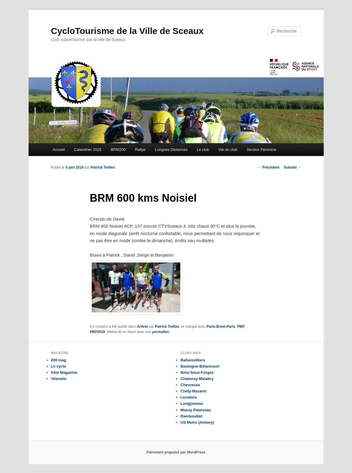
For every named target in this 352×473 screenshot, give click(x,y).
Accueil (59, 149)
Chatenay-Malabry (197, 378)
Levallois (189, 397)
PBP (241, 326)
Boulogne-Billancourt (200, 366)
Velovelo (59, 378)
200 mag (58, 360)
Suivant (292, 167)
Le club (203, 149)
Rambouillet (191, 416)
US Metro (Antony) (197, 422)
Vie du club (227, 149)
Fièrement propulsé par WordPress (176, 452)
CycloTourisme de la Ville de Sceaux (127, 31)
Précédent (268, 167)
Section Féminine (261, 149)
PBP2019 (97, 332)
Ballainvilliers (193, 360)
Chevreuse (190, 385)
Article (142, 326)
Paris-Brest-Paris (221, 326)
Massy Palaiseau (196, 410)
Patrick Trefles (103, 167)
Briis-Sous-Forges (197, 372)
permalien (160, 332)
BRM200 (118, 149)
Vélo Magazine (64, 372)
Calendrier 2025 (87, 149)
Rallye (140, 149)
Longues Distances (171, 149)
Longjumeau (192, 403)
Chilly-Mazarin (194, 391)
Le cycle (58, 366)
